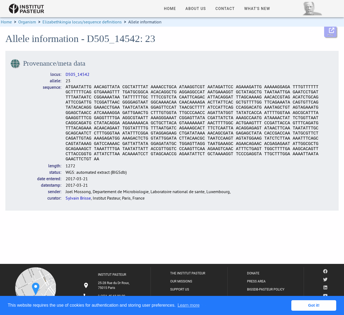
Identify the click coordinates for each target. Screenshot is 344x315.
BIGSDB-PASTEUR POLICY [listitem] (265, 289)
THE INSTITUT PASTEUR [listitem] (187, 273)
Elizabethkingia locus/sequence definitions (82, 21)
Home (6, 21)
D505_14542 (77, 74)
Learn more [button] (189, 305)
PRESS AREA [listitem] (256, 281)
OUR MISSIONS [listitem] (181, 281)
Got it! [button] (314, 305)
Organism (27, 21)
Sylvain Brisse (78, 198)
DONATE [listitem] (253, 273)
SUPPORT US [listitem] (179, 289)
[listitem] (106, 285)
